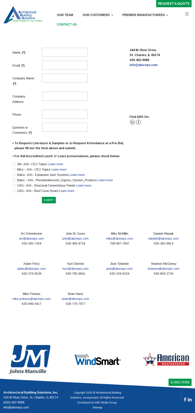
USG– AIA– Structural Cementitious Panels (54, 185)
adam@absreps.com (31, 268)
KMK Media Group (106, 402)
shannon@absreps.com (163, 268)
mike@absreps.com (119, 238)
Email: (18, 65)
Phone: (17, 114)
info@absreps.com (143, 65)
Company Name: (23, 81)
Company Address (18, 99)
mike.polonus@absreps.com (31, 298)
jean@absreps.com (119, 268)
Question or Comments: (22, 130)
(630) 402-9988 (13, 402)
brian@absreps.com (75, 298)
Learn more (55, 164)
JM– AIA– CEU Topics (40, 164)
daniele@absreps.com (163, 238)
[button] (97, 15)
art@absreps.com (31, 238)
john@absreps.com (75, 238)
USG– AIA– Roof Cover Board (45, 190)
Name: (18, 52)
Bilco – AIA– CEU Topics (41, 169)
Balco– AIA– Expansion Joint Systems (51, 174)
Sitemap (97, 407)
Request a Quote (174, 4)
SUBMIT (49, 200)
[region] (97, 359)
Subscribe (180, 382)
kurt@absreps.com (76, 268)
